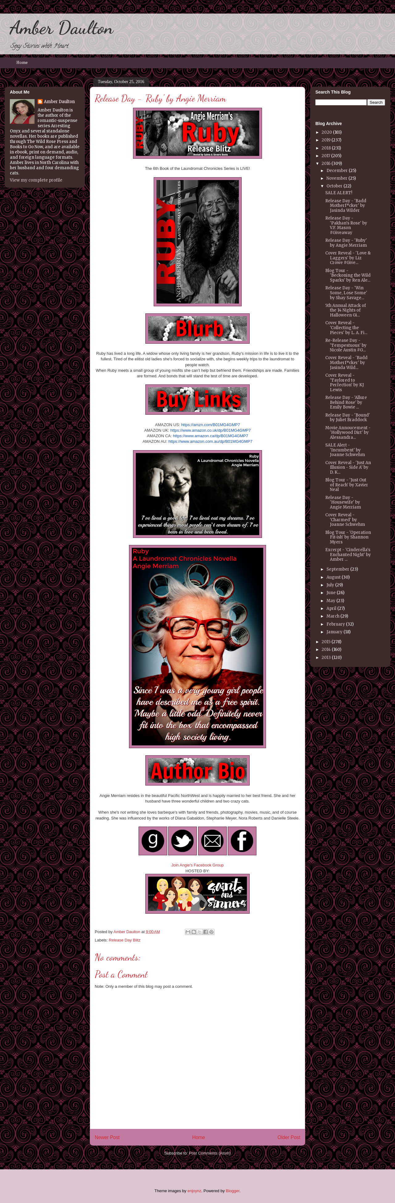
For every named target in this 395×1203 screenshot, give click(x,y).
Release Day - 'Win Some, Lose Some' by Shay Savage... (346, 292)
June (331, 592)
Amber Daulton (61, 27)
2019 (326, 140)
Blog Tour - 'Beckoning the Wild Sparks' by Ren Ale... (348, 275)
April (331, 608)
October (334, 186)
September (337, 569)
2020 (327, 132)
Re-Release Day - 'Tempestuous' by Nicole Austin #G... (346, 345)
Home (22, 63)
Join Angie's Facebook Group (197, 865)
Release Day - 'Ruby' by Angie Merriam (346, 243)
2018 (326, 148)
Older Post (288, 1137)
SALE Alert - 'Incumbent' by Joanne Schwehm (345, 449)
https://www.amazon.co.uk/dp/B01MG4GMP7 (210, 430)
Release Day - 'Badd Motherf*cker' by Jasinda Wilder (345, 205)
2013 (326, 657)
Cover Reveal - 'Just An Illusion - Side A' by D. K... (348, 467)
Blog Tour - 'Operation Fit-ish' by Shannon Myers (348, 537)
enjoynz (194, 1190)
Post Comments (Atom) (210, 1153)
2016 (326, 163)
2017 (326, 155)
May (330, 600)
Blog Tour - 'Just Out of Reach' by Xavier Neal (346, 484)
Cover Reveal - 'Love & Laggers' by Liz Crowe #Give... (348, 257)
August (333, 577)
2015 (326, 641)
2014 (326, 649)
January (334, 632)
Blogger (232, 1190)
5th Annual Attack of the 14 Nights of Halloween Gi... (345, 310)
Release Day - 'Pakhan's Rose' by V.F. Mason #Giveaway (346, 225)
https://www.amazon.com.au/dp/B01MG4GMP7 (210, 441)
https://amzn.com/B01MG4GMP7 (210, 424)
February (335, 624)
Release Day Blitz (125, 940)
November (336, 178)
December (337, 170)
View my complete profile (36, 180)
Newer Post (107, 1137)
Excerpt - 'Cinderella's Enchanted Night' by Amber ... (348, 554)
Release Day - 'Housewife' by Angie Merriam (343, 502)
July (330, 585)
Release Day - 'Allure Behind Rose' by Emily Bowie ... (346, 402)
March (332, 616)
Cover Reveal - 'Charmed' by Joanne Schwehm (345, 519)
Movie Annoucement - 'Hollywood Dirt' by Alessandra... (348, 432)
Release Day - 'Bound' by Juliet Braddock (347, 418)
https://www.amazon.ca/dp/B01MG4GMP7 (210, 436)
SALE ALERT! (338, 192)
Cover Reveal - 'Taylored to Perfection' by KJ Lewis (344, 382)
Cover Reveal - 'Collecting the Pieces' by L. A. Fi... (346, 327)
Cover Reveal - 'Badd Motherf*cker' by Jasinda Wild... (346, 362)
